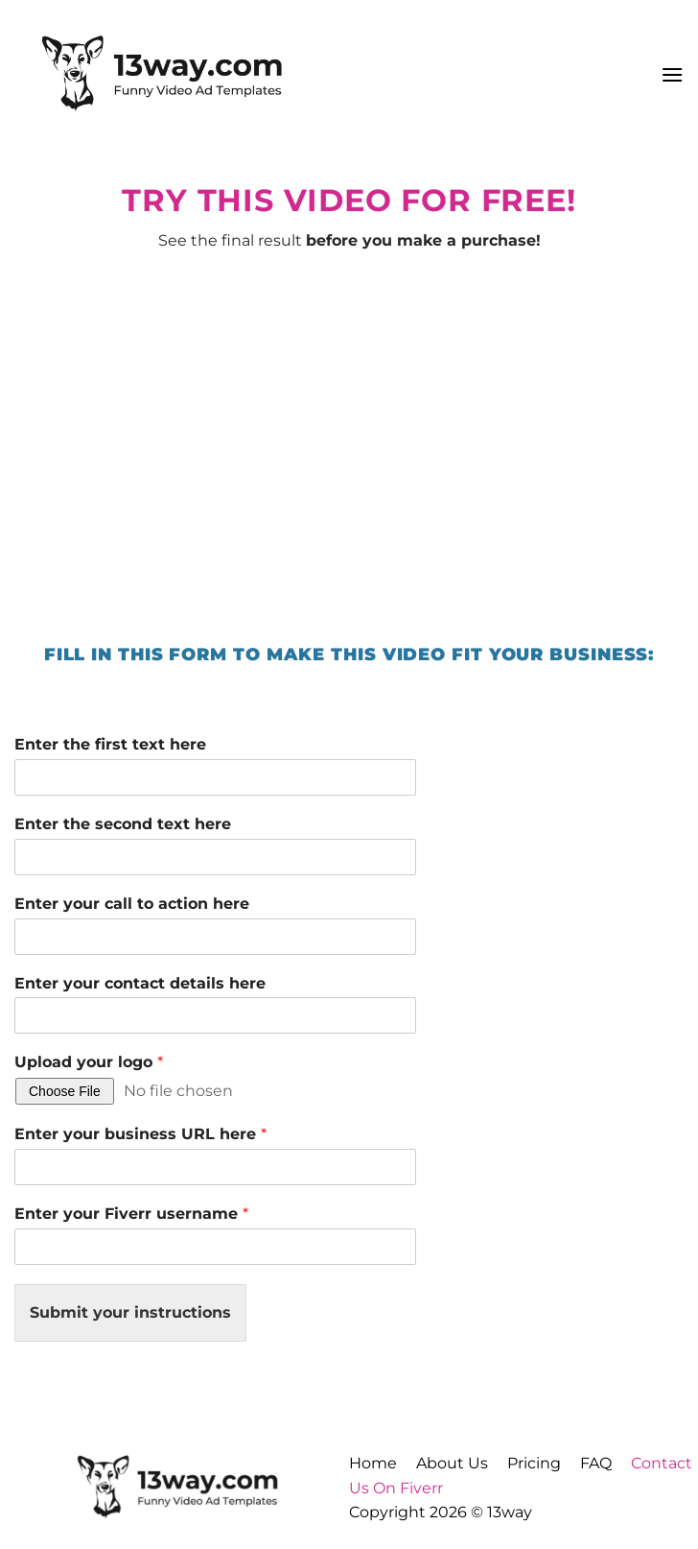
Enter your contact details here (140, 983)
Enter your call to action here (131, 903)
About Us (452, 1463)
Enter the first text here (110, 744)
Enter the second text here (122, 824)
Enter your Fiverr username (131, 1213)
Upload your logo (88, 1062)
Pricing (534, 1463)
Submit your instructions (130, 1312)
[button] (672, 74)
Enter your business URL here (140, 1134)
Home (373, 1463)
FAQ (596, 1463)
